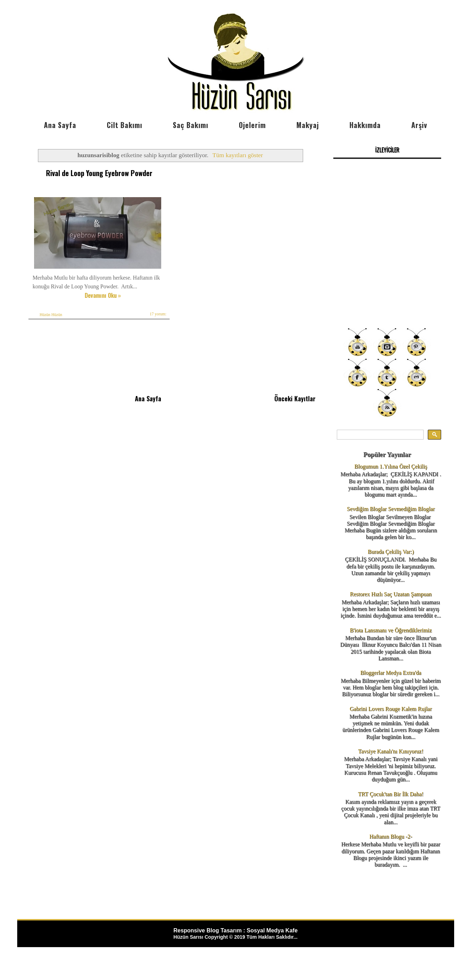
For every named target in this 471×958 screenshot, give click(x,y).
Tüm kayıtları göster (237, 155)
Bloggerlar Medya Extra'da (390, 673)
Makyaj (307, 125)
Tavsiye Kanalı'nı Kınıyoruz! (391, 751)
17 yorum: (158, 314)
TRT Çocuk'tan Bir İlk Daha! (390, 794)
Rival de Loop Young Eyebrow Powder (99, 172)
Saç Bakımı (190, 125)
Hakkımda (365, 125)
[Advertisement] (387, 273)
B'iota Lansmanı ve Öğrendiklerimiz (391, 630)
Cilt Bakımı (124, 125)
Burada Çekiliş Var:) (391, 552)
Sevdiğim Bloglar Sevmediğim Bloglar (390, 509)
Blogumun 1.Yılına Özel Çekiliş (390, 466)
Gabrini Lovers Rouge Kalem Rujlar (391, 709)
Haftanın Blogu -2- (390, 836)
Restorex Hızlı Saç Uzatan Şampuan (391, 594)
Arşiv (419, 125)
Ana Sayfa (60, 125)
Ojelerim (252, 125)
